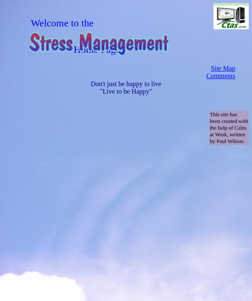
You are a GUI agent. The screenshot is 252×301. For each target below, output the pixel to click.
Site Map (223, 68)
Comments (220, 75)
